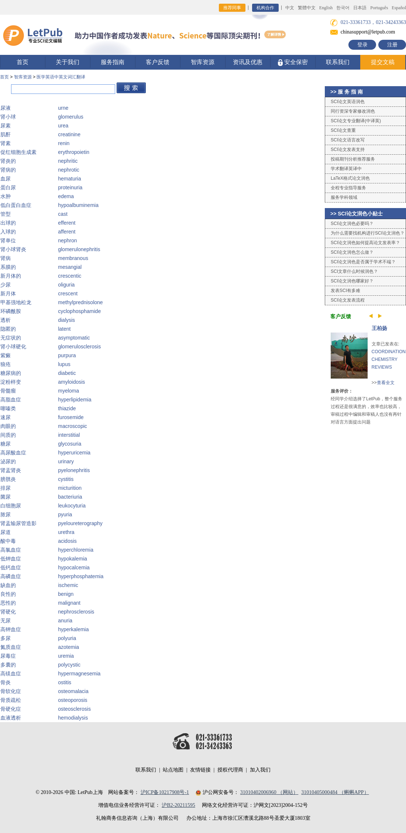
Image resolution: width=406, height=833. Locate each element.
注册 (392, 45)
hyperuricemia (74, 453)
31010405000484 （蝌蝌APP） (335, 792)
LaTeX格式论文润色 (350, 178)
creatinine (69, 134)
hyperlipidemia (74, 400)
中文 (289, 7)
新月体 (8, 293)
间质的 (8, 435)
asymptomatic (74, 338)
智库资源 (202, 62)
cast (63, 214)
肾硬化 (8, 612)
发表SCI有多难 (345, 290)
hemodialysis (73, 718)
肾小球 (8, 117)
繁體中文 (307, 7)
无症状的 (10, 338)
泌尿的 (8, 461)
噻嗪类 (8, 408)
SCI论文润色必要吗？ (352, 223)
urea (63, 126)
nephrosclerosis (76, 612)
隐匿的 (8, 329)
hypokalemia (72, 559)
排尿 (5, 488)
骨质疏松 (10, 700)
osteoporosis (72, 700)
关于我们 (67, 62)
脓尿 (5, 514)
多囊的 (8, 665)
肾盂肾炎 (10, 470)
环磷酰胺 (10, 311)
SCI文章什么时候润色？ (354, 271)
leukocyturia (72, 506)
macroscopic (72, 426)
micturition (70, 488)
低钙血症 (10, 567)
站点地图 (173, 770)
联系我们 (338, 62)
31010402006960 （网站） (269, 792)
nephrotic (68, 170)
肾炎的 (8, 161)
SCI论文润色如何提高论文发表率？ (365, 242)
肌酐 (5, 134)
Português (379, 7)
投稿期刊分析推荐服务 (353, 159)
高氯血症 (10, 550)
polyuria (67, 638)
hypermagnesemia (79, 673)
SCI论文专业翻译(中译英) (356, 120)
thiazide (67, 408)
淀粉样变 (10, 382)
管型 (5, 214)
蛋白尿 (8, 187)
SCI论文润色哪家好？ (352, 281)
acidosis (67, 541)
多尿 (5, 638)
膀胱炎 (8, 479)
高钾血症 (10, 629)
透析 (5, 320)
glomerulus (70, 117)
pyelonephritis (74, 470)
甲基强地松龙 (15, 302)
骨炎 (5, 682)
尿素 (5, 126)
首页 (22, 62)
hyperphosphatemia (80, 576)
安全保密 (293, 62)
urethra (66, 532)
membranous (73, 258)
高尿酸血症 (13, 453)
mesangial (70, 267)
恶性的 (8, 603)
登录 (362, 45)
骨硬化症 (10, 709)
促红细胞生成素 (18, 152)
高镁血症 (10, 673)
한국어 (343, 7)
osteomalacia (73, 691)
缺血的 (8, 585)
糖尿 (5, 444)
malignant (69, 603)
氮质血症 (10, 647)
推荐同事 (232, 7)
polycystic (69, 665)
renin (63, 143)
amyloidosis (71, 382)
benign (65, 594)
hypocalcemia (74, 567)
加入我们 (260, 770)
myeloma (68, 391)
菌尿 (5, 497)
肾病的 (8, 170)
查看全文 (386, 382)
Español (399, 7)
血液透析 (10, 718)
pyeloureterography (80, 523)
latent (64, 329)
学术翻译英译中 (346, 168)
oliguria (66, 285)
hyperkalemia (73, 629)
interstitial (69, 435)
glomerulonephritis (79, 249)
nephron (67, 240)
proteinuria (70, 187)
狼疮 (5, 364)
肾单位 (8, 240)
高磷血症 (10, 576)
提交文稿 (383, 62)
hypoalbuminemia (78, 205)
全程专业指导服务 (348, 187)
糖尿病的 (10, 373)
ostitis (64, 682)
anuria (65, 620)
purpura (67, 355)
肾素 (5, 143)
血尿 (5, 179)
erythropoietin (73, 152)
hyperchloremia (75, 550)
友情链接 (200, 770)
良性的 (8, 594)
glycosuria (69, 444)
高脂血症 (10, 400)
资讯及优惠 (247, 62)
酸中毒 (8, 541)
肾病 (5, 258)
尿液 (5, 108)
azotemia (68, 647)
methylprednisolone (80, 302)
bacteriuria (70, 497)
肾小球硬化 (13, 346)
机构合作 (265, 7)
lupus (64, 364)
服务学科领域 (344, 197)
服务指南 (112, 62)
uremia (66, 656)
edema (66, 196)
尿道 (5, 532)
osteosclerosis (74, 709)
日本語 (360, 7)
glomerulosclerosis (79, 346)
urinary (66, 461)
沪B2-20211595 (178, 805)
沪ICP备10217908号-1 (165, 792)
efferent (66, 223)
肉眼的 (8, 426)
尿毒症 (8, 656)
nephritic (68, 161)
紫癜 (5, 355)
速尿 (5, 417)
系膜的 (8, 267)
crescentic (69, 276)
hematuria (69, 179)
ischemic (68, 585)
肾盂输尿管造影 (18, 523)
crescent (68, 293)
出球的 (8, 223)
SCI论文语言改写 (348, 140)
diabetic (67, 373)
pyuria (65, 514)
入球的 (8, 232)
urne (63, 108)
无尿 (5, 620)
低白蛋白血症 (15, 205)
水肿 (5, 196)
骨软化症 (10, 691)
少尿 (5, 285)
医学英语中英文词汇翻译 (61, 77)
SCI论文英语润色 (348, 101)
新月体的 (10, 276)
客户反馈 (157, 62)
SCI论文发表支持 (348, 149)
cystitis (65, 479)
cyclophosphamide (79, 311)
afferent (66, 232)
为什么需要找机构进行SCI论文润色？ (368, 233)
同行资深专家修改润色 (353, 111)
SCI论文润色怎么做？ (352, 252)
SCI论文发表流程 (348, 300)
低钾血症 (10, 559)
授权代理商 (230, 770)
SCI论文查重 (343, 130)
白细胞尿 (10, 506)
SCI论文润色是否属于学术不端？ (363, 261)
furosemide (70, 417)
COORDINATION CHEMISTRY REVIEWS (389, 359)
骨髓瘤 (8, 391)
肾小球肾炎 (13, 249)
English (326, 7)
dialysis (66, 320)
